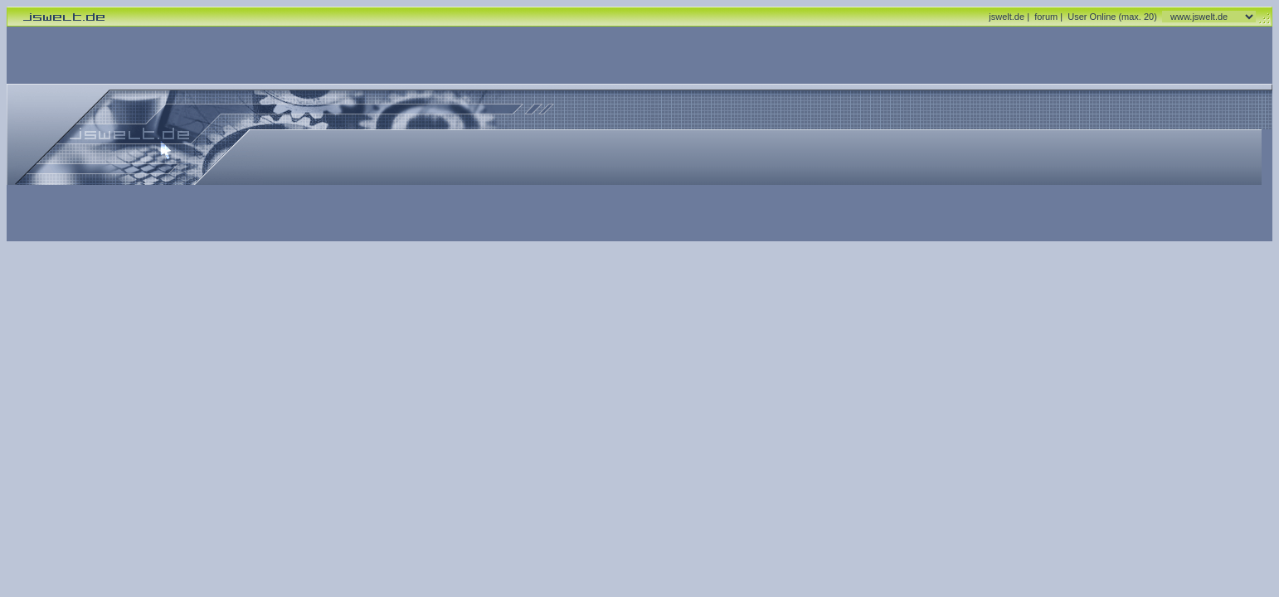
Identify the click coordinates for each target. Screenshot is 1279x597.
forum (1046, 17)
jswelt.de (1006, 17)
